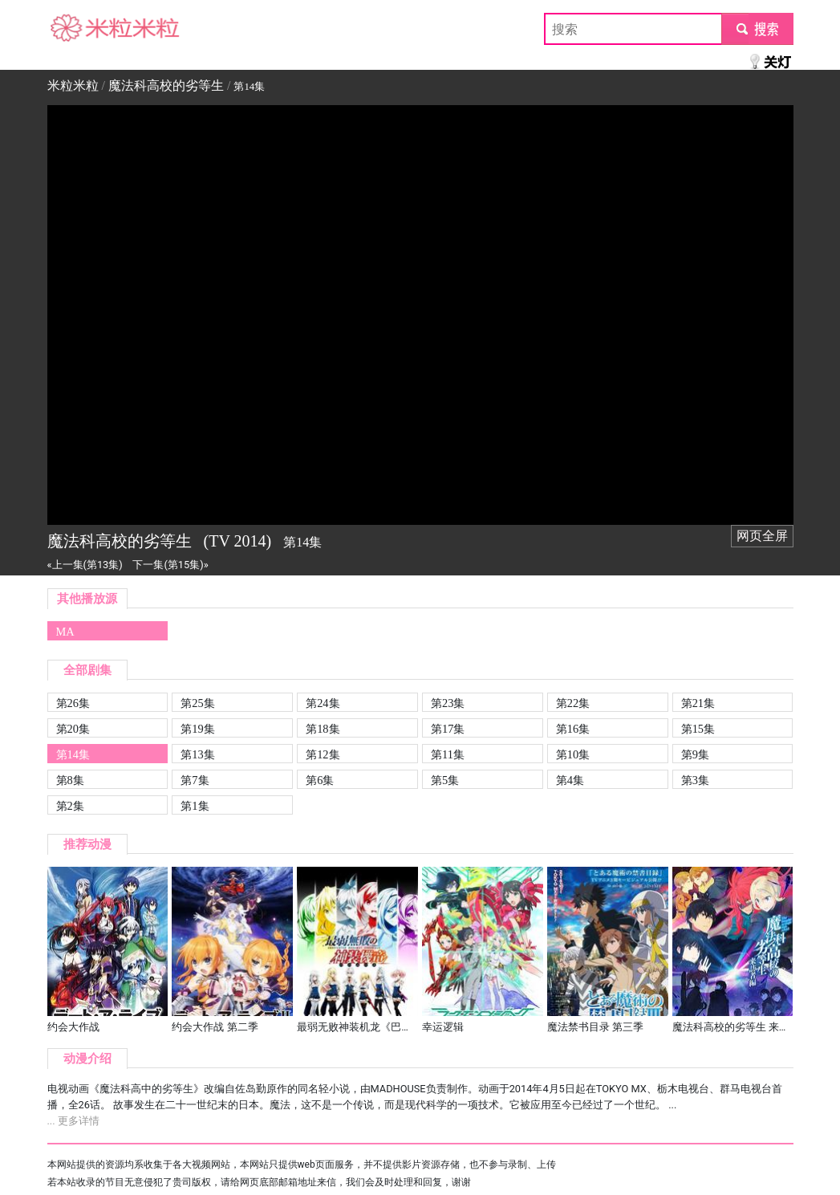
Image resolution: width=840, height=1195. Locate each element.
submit (757, 28)
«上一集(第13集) (85, 565)
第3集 (695, 780)
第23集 (448, 703)
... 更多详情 (73, 1121)
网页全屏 (762, 535)
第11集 (448, 754)
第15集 (698, 728)
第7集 (195, 780)
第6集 (320, 780)
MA (65, 631)
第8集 (70, 780)
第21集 (698, 703)
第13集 (197, 754)
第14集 (73, 754)
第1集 (195, 805)
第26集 (73, 703)
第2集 (70, 805)
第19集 (197, 728)
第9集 (695, 754)
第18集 (322, 728)
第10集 (573, 754)
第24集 (322, 703)
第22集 (573, 703)
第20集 (73, 728)
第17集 (448, 728)
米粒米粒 (73, 28)
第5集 (445, 780)
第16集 (573, 728)
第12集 (322, 754)
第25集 (197, 703)
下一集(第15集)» (170, 565)
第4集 (570, 780)
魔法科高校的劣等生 (166, 85)
